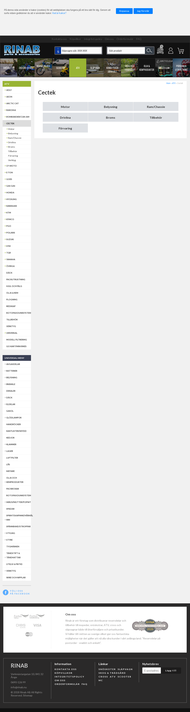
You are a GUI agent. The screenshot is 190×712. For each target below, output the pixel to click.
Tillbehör (156, 117)
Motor (65, 106)
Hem (168, 83)
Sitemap (27, 695)
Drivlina (65, 117)
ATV (174, 83)
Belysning (110, 106)
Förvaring (65, 128)
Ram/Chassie (156, 106)
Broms (110, 117)
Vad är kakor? (59, 13)
